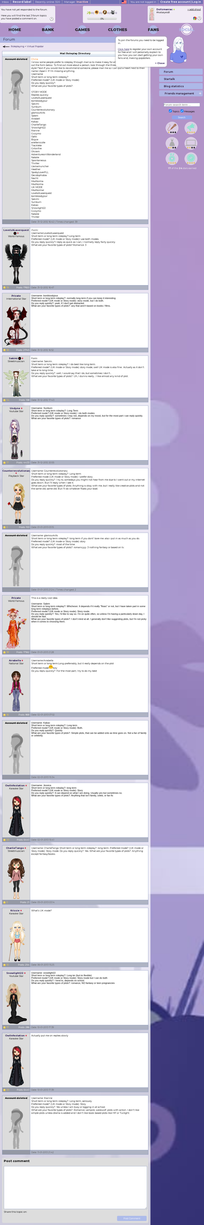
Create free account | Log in (180, 1)
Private (16, 295)
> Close (160, 63)
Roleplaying (17, 46)
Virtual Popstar (35, 46)
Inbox (5, 1)
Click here (123, 49)
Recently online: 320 (47, 1)
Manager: (76, 1)
